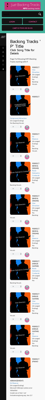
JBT (3, 36)
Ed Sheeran (14, 383)
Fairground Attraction (18, 118)
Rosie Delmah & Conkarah (36, 173)
